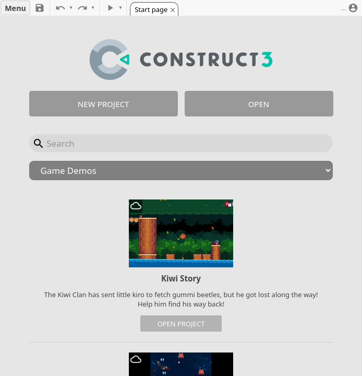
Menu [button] (15, 8)
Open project (181, 323)
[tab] (154, 9)
